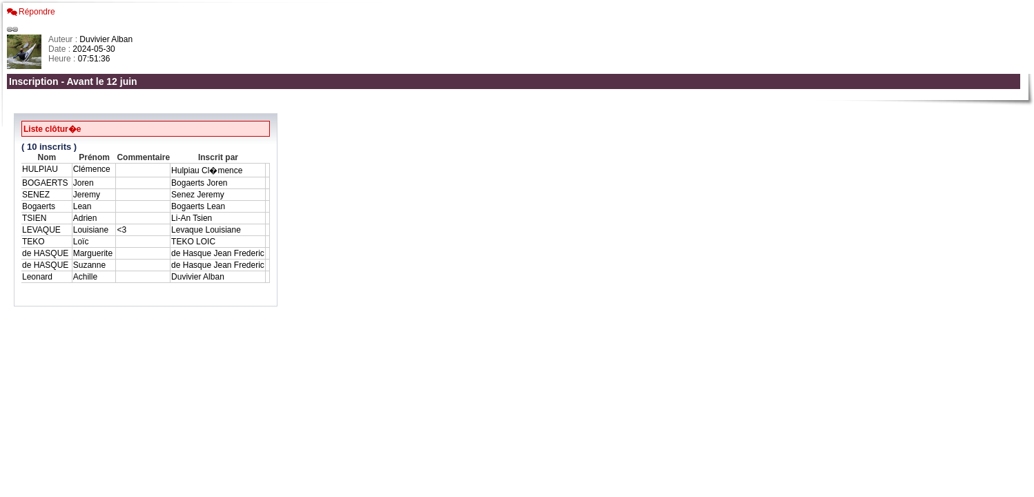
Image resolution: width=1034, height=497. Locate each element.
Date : (60, 49)
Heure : (63, 59)
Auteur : (63, 39)
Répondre (37, 12)
